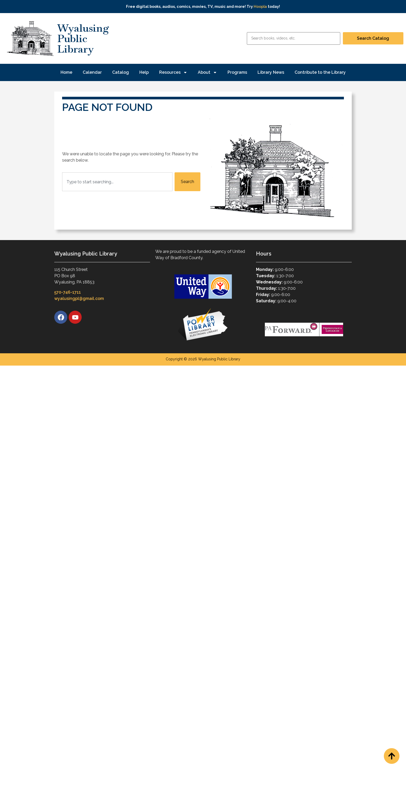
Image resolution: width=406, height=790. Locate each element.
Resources (173, 72)
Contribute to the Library (320, 72)
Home (66, 72)
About (207, 72)
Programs (237, 72)
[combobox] (117, 181)
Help (144, 72)
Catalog (120, 72)
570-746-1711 (67, 292)
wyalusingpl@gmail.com (79, 298)
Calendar (92, 72)
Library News (271, 72)
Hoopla (260, 6)
